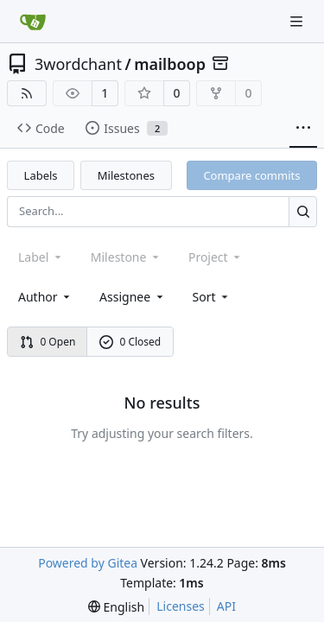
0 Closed (130, 341)
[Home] (33, 21)
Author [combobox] (45, 297)
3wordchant (78, 64)
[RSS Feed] (27, 93)
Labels (41, 175)
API (226, 606)
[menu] (212, 296)
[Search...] (303, 211)
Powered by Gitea (87, 563)
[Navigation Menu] (298, 21)
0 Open (48, 341)
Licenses (180, 606)
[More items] (303, 129)
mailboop (170, 64)
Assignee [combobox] (132, 297)
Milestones (126, 175)
